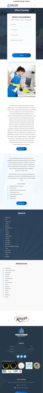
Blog (31, 346)
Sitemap (11, 346)
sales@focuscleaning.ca (22, 387)
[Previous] (8, 320)
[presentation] (20, 49)
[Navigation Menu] (35, 5)
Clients (11, 349)
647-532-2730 (22, 385)
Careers (11, 351)
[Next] (34, 320)
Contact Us (31, 349)
